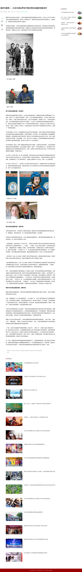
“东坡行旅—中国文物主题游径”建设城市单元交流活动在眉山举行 (39, 486)
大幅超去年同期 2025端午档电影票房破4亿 (35, 444)
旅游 (55, 2)
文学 (65, 2)
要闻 (25, 2)
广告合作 (46, 570)
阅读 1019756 (24, 11)
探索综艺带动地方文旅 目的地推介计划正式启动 (37, 526)
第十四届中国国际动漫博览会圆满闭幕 (34, 512)
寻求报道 (50, 570)
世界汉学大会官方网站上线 (31, 390)
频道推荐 (64, 9)
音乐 (35, 2)
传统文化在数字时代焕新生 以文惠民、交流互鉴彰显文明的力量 (39, 472)
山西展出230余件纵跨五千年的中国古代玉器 (36, 376)
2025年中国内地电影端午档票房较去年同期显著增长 (38, 458)
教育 (60, 2)
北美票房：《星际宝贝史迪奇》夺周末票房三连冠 (37, 417)
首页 (20, 2)
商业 (45, 2)
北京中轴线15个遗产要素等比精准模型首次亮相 (37, 553)
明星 (30, 2)
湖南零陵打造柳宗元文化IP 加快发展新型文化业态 (37, 539)
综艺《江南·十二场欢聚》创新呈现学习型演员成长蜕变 (39, 403)
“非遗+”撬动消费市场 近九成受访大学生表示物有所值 (38, 431)
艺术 (50, 2)
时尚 (40, 2)
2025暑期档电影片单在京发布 (32, 363)
